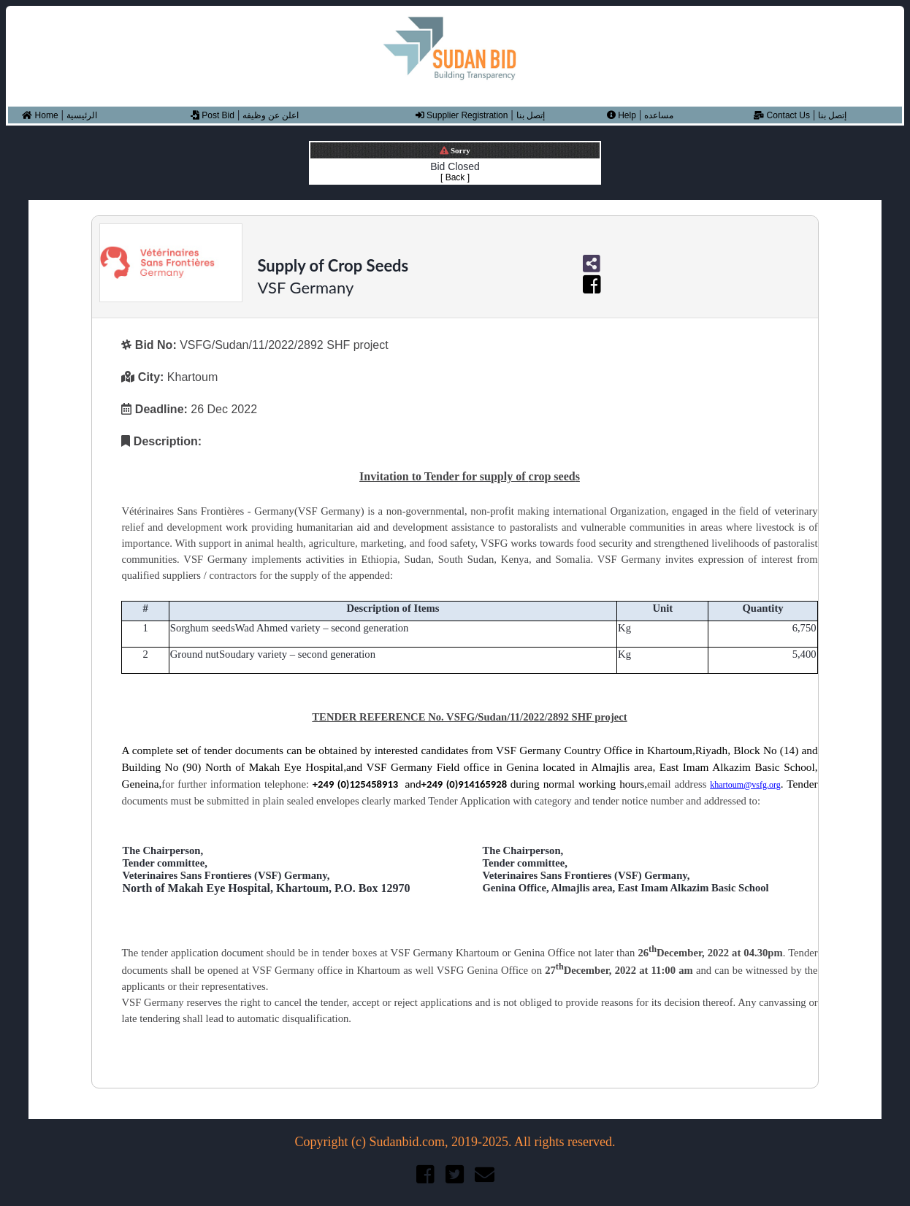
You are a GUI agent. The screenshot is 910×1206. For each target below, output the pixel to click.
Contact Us (782, 115)
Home (40, 115)
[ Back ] (455, 177)
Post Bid (212, 115)
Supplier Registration (462, 115)
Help (621, 115)
